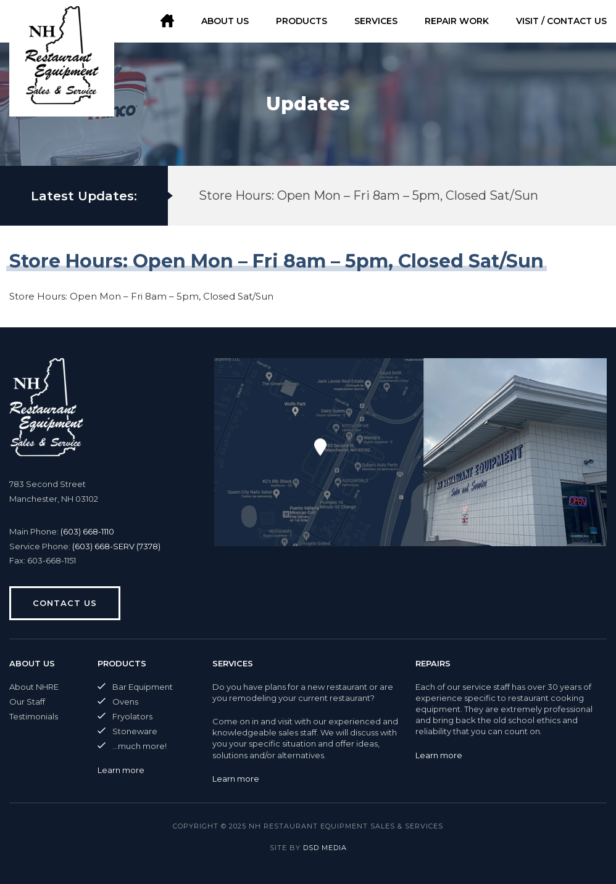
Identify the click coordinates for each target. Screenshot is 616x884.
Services (375, 21)
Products (301, 21)
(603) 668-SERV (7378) (116, 546)
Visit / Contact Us (561, 21)
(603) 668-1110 (87, 531)
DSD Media (325, 847)
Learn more (121, 770)
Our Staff (27, 701)
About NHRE (34, 687)
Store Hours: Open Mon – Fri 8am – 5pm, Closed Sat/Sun (368, 195)
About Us (225, 21)
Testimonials (33, 716)
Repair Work (457, 21)
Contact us (65, 603)
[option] (371, 195)
